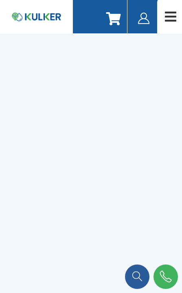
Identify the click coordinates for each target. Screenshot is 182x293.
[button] (137, 276)
